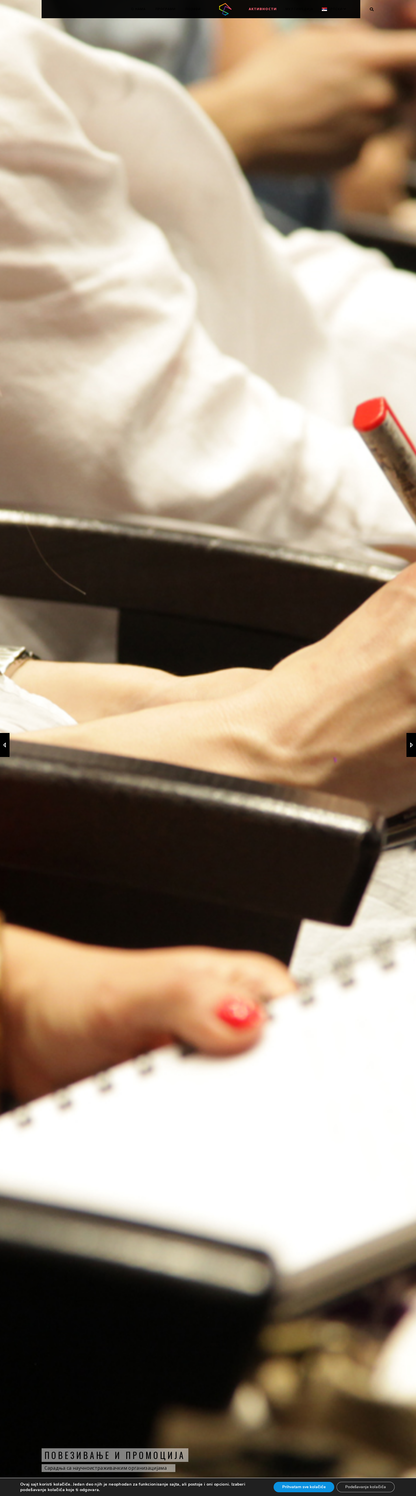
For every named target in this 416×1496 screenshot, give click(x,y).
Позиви (193, 9)
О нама (138, 9)
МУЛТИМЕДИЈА (299, 9)
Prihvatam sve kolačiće (304, 1487)
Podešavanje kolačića (365, 1487)
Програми (165, 9)
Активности (263, 9)
